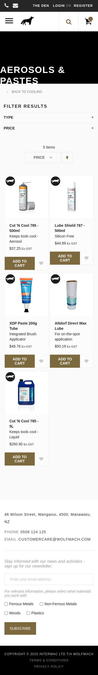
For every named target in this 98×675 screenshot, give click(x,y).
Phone (11, 532)
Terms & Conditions (48, 660)
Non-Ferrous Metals (60, 604)
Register (83, 6)
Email (10, 539)
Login (59, 6)
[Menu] (9, 21)
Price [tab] (9, 128)
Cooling (34, 92)
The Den (41, 6)
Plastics (37, 613)
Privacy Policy (49, 666)
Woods (14, 613)
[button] (41, 263)
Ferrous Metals (21, 604)
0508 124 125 (33, 532)
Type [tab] (8, 117)
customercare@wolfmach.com (55, 539)
